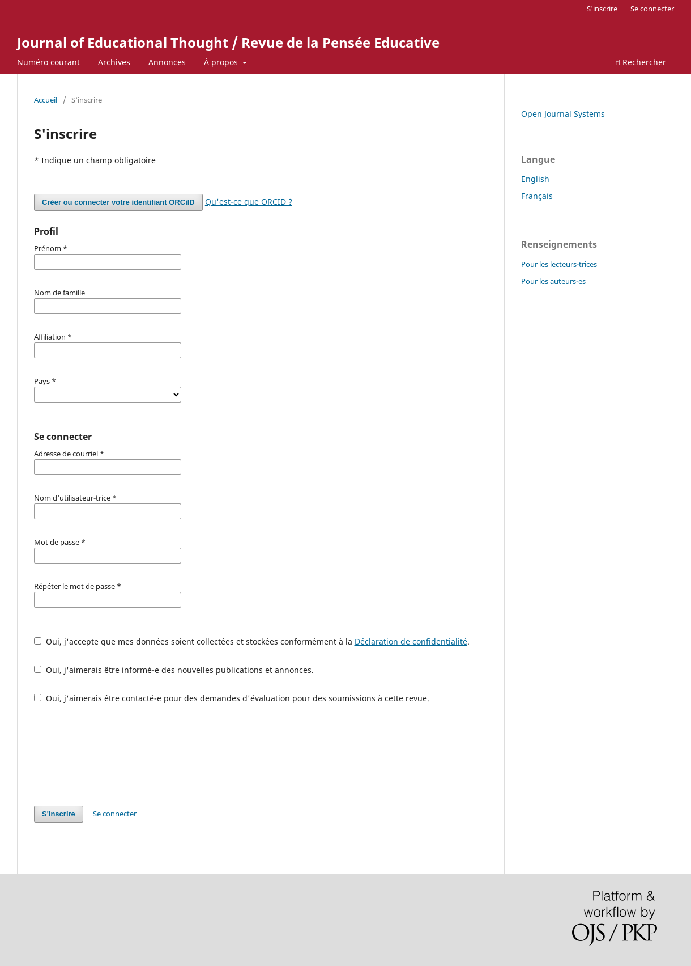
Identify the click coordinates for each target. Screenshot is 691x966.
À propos (222, 62)
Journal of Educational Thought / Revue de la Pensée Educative (228, 42)
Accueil (45, 100)
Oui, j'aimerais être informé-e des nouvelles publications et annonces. (174, 669)
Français (537, 195)
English (535, 178)
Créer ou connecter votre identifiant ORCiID (118, 202)
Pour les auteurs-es (553, 281)
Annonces (167, 62)
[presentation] (120, 754)
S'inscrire (602, 8)
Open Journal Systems (563, 113)
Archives (114, 62)
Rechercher (641, 62)
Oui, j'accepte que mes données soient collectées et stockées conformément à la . (252, 641)
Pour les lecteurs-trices (559, 264)
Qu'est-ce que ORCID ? (248, 201)
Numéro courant (48, 62)
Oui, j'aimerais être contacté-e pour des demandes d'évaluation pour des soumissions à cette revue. (231, 698)
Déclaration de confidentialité (411, 641)
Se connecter (652, 8)
